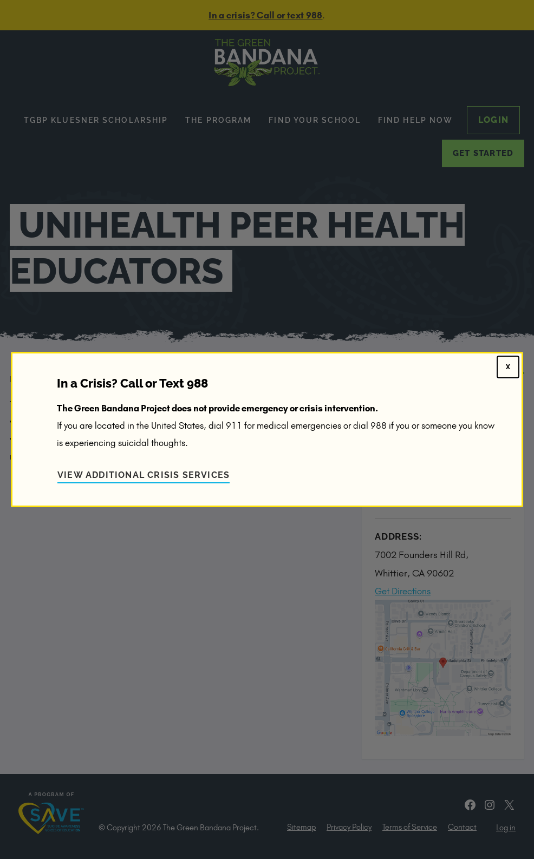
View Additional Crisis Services (143, 475)
